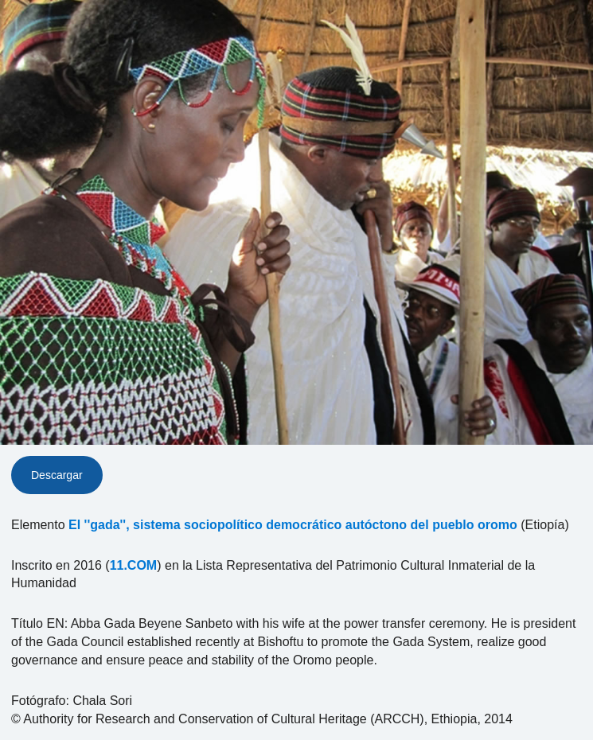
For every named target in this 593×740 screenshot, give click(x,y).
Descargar (57, 475)
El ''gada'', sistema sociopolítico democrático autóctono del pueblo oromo (292, 525)
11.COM (134, 565)
